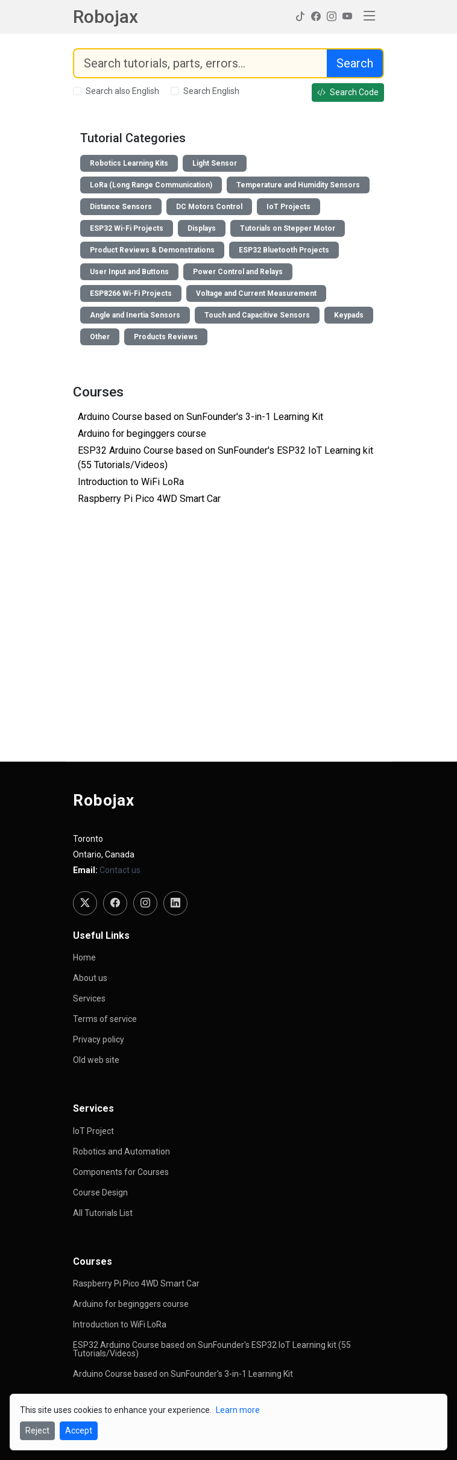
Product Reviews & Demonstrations (152, 250)
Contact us (119, 870)
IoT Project (93, 1131)
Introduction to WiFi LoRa (131, 481)
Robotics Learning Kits (129, 163)
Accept (78, 1430)
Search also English (122, 91)
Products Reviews (166, 337)
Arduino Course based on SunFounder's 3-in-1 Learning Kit (200, 416)
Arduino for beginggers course (142, 433)
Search (354, 63)
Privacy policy (98, 1039)
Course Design (100, 1192)
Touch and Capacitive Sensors (257, 315)
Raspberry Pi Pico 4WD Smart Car (149, 498)
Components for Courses (121, 1172)
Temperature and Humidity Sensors (298, 185)
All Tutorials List (103, 1213)
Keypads (349, 315)
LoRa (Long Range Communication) (151, 185)
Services (89, 998)
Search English (211, 91)
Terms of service (105, 1019)
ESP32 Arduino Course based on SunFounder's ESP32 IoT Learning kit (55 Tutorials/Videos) (212, 1349)
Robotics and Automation (121, 1151)
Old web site (96, 1060)
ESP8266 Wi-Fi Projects (131, 293)
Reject (37, 1430)
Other (100, 337)
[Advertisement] (228, 653)
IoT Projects (288, 206)
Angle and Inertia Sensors (135, 315)
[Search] (200, 63)
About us (90, 978)
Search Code (348, 92)
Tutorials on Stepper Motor (287, 228)
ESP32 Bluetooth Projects (284, 250)
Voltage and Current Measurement (256, 293)
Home (84, 957)
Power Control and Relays (238, 272)
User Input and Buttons (129, 272)
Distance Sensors (121, 206)
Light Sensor (214, 163)
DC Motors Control (209, 206)
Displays (202, 228)
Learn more (238, 1410)
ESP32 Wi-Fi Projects (126, 228)
